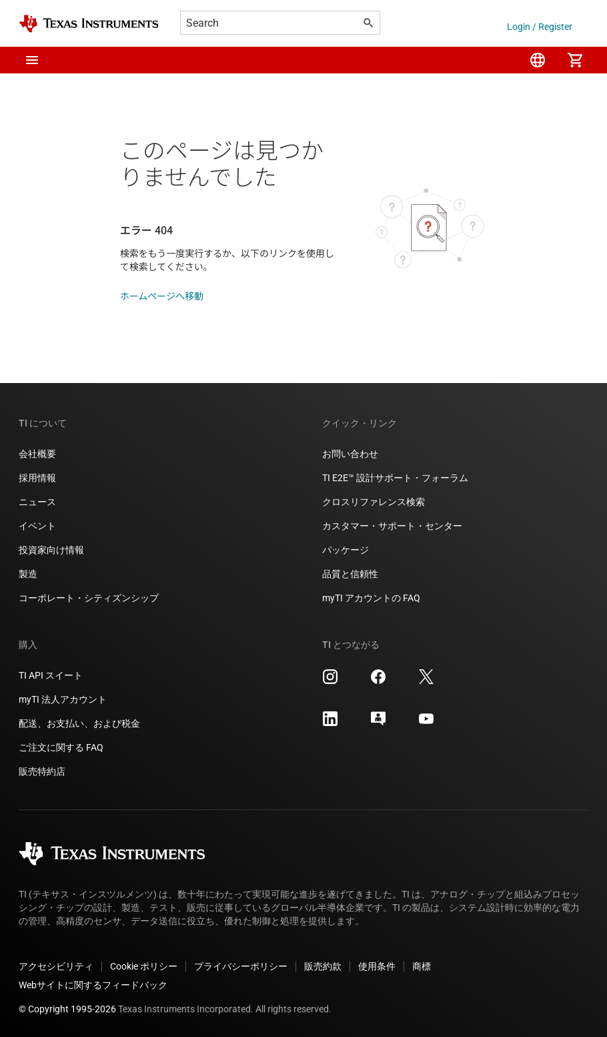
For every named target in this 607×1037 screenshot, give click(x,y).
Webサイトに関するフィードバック (93, 985)
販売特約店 (42, 771)
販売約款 (323, 966)
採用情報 (37, 477)
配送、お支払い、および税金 (79, 723)
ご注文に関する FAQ (61, 747)
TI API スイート (51, 675)
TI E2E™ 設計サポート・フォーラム (395, 477)
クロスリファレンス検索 (373, 501)
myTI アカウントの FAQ (371, 598)
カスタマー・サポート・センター (392, 526)
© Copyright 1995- (67, 1009)
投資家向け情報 (51, 550)
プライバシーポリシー (240, 966)
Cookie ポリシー (143, 966)
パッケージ (345, 550)
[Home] (89, 24)
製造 (28, 574)
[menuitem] (537, 60)
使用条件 (377, 966)
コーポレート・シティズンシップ (89, 598)
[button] (32, 60)
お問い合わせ (350, 453)
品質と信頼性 (350, 574)
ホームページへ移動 (161, 296)
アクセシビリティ (56, 966)
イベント (37, 526)
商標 (421, 966)
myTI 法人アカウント (63, 699)
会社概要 (37, 453)
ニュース (37, 501)
